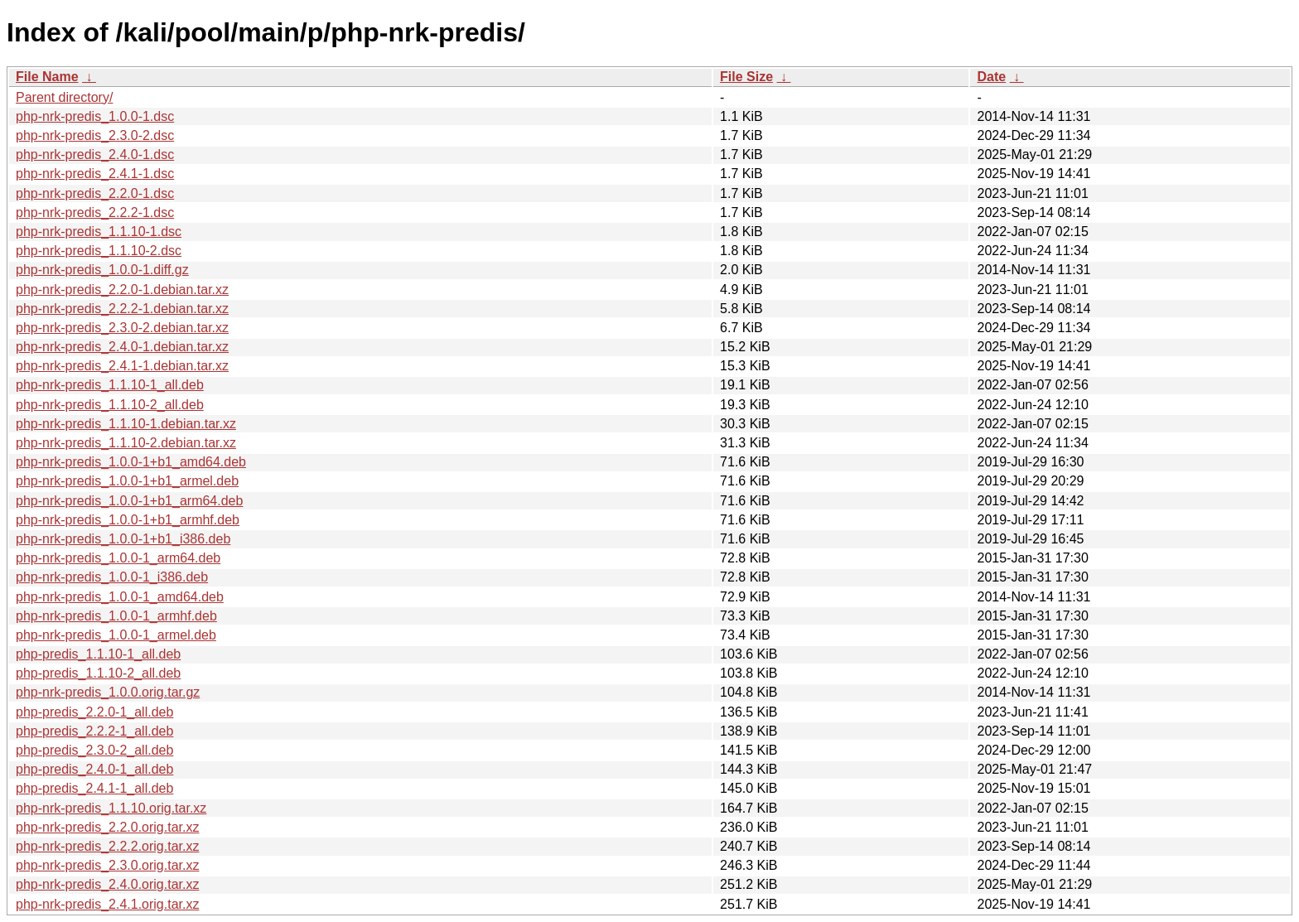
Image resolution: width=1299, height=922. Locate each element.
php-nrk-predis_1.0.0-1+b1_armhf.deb (127, 520)
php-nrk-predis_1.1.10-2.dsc (98, 251)
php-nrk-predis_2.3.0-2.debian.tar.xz (122, 328)
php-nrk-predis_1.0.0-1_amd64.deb (120, 597)
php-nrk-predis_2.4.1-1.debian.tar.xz (122, 366)
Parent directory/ (64, 97)
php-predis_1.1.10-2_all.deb (98, 673)
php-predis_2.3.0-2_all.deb (94, 750)
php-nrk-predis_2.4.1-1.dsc (95, 174)
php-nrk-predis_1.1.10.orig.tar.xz (111, 808)
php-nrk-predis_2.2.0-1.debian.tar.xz (122, 289)
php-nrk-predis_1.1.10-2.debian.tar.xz (126, 443)
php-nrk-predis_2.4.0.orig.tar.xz (107, 884)
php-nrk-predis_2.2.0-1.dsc (95, 193)
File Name (47, 77)
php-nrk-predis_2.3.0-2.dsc (95, 135)
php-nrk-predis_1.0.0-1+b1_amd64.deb (131, 462)
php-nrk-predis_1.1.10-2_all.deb (110, 405)
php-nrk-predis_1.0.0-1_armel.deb (116, 635)
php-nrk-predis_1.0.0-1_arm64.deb (118, 558)
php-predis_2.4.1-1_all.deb (94, 788)
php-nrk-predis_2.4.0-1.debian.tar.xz (122, 347)
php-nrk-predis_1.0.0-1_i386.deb (112, 577)
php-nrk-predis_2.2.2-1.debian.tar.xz (122, 309)
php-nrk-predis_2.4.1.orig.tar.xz (107, 904)
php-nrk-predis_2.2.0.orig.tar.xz (107, 827)
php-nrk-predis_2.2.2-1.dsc (95, 212)
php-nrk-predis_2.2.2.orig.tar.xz (107, 846)
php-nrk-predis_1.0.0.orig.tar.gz (108, 692)
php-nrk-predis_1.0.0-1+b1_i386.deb (123, 539)
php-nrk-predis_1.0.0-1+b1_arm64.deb (129, 501)
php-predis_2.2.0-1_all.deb (94, 712)
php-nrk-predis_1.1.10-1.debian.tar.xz (126, 424)
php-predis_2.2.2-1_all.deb (94, 731)
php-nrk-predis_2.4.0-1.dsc (95, 154)
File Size (746, 77)
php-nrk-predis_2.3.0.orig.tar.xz (107, 865)
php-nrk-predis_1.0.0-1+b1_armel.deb (127, 481)
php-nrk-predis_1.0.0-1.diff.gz (102, 270)
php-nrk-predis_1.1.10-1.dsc (98, 231)
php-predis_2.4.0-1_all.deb (94, 769)
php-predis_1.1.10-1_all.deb (98, 654)
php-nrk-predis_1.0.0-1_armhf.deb (116, 616)
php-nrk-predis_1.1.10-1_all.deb (110, 385)
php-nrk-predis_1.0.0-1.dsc (95, 116)
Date (991, 77)
